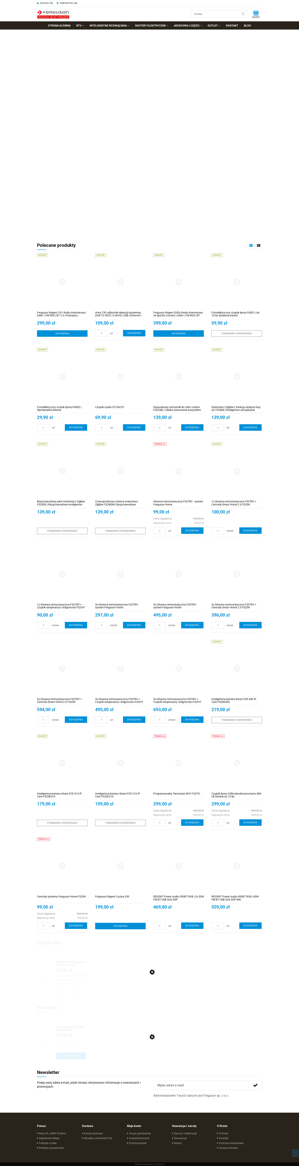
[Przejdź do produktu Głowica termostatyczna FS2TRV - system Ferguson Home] (178, 471)
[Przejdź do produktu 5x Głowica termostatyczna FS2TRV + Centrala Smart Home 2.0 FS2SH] (62, 668)
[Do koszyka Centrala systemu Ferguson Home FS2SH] (76, 925)
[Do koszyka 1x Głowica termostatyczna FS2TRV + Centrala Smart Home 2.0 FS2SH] (250, 530)
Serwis (178, 1143)
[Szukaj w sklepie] (215, 14)
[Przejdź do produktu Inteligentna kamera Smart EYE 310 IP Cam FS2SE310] (62, 763)
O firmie (223, 1133)
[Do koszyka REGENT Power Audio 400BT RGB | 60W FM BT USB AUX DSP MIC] (250, 925)
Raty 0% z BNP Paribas (52, 1133)
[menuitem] (59, 25)
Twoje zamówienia (140, 1133)
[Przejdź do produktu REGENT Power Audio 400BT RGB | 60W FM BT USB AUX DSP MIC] (236, 866)
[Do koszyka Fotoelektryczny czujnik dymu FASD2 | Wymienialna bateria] (76, 427)
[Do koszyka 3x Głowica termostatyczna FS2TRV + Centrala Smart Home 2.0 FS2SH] (250, 625)
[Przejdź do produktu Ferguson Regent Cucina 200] (120, 866)
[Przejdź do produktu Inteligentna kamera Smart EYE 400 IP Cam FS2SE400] (236, 668)
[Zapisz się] (255, 1085)
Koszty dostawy (93, 1133)
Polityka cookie (48, 1143)
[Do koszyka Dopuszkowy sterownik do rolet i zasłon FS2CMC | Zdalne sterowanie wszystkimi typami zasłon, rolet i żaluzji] (192, 427)
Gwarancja (180, 1138)
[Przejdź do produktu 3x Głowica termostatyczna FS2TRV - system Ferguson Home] (120, 574)
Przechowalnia (137, 1143)
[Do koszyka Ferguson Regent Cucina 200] (120, 926)
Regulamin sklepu (49, 1138)
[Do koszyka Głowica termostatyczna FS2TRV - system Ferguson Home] (192, 530)
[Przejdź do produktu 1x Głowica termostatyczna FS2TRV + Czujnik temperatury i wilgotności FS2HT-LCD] (62, 574)
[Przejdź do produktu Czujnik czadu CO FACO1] (120, 376)
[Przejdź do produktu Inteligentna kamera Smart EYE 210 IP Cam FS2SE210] (120, 763)
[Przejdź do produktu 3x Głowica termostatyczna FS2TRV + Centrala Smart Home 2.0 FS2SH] (236, 574)
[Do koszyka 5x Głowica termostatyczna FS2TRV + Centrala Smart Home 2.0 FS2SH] (76, 719)
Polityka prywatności (51, 1147)
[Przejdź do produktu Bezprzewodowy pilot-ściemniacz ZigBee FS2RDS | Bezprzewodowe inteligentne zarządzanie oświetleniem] (62, 471)
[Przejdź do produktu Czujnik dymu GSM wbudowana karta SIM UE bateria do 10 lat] (236, 763)
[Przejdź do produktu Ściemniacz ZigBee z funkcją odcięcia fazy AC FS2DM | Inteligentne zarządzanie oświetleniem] (236, 376)
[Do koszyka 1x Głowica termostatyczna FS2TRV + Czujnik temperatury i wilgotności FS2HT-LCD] (76, 625)
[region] (149, 132)
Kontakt (223, 1138)
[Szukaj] (243, 14)
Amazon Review (228, 1147)
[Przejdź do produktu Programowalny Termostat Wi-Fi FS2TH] (178, 763)
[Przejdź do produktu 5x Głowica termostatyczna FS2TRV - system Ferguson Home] (178, 574)
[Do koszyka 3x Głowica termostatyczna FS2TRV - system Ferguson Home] (134, 625)
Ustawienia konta (139, 1138)
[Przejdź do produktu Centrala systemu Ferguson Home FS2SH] (62, 866)
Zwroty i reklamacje (185, 1133)
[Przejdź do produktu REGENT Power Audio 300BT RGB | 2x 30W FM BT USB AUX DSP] (178, 866)
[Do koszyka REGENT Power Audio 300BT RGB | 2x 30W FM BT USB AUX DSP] (192, 925)
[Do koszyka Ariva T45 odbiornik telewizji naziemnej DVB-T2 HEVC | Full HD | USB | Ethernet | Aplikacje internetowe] (134, 333)
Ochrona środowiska (231, 1143)
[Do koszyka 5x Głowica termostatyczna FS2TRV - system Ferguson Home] (192, 625)
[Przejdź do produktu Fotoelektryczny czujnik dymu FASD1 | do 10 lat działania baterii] (236, 282)
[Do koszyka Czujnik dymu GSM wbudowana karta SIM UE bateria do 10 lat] (250, 822)
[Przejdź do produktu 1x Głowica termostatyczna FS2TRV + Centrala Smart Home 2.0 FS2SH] (236, 471)
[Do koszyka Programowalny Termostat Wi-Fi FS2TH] (192, 822)
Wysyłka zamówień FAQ (98, 1138)
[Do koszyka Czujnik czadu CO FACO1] (134, 427)
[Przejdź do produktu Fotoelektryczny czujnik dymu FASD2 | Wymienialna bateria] (62, 376)
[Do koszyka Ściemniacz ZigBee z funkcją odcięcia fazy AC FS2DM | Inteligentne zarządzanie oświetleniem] (250, 427)
